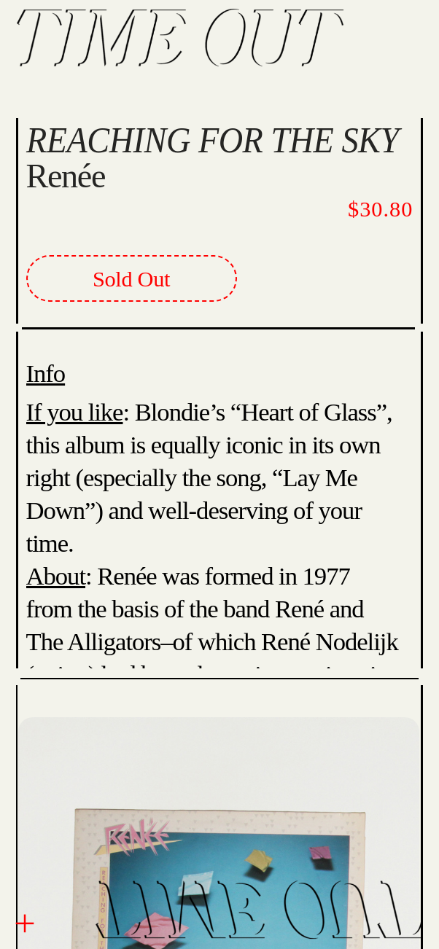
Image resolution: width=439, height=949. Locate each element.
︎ (24, 923)
